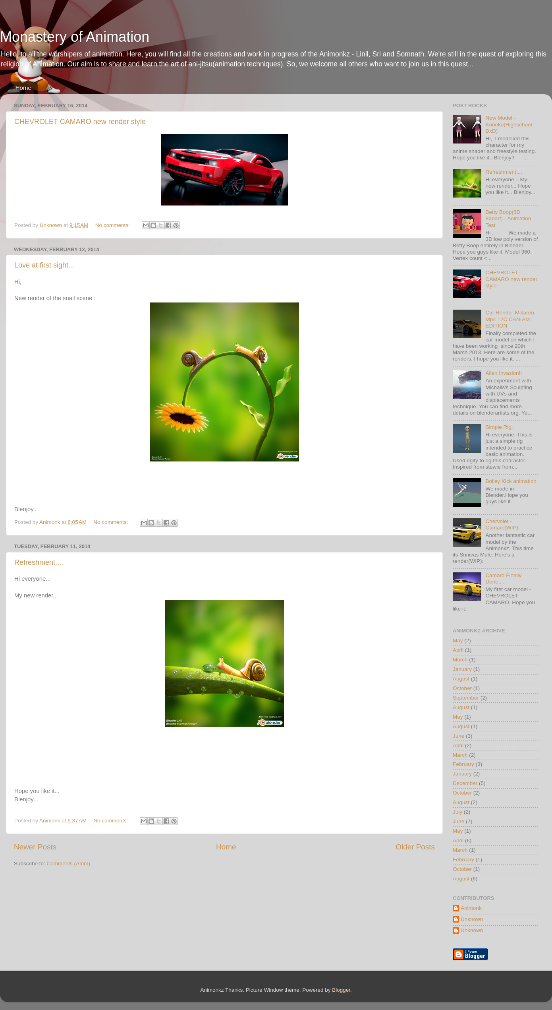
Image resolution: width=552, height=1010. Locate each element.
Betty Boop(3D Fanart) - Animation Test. (508, 218)
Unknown (472, 919)
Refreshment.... (38, 562)
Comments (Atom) (69, 864)
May (458, 641)
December (465, 783)
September (466, 698)
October (462, 688)
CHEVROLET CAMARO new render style (80, 122)
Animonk (471, 908)
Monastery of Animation (74, 37)
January (462, 669)
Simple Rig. (499, 427)
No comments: (113, 225)
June (458, 736)
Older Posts (415, 847)
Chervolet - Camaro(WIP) (501, 524)
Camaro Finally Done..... (503, 578)
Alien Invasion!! (503, 373)
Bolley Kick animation (510, 481)
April (458, 650)
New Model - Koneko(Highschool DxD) (508, 124)
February (463, 764)
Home (23, 87)
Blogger (341, 990)
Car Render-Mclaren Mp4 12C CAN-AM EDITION (509, 319)
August (461, 679)
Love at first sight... (44, 265)
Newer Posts (35, 847)
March (460, 660)
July (457, 812)
